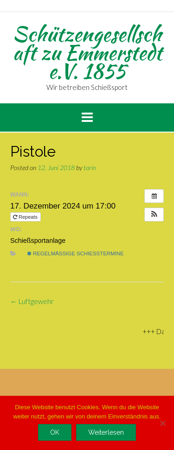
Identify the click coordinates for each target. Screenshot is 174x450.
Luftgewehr (32, 301)
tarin (90, 167)
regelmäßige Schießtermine (75, 253)
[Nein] (162, 423)
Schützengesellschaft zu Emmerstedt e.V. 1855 (87, 52)
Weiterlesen (106, 432)
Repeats (26, 217)
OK (54, 432)
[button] (154, 214)
